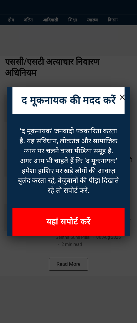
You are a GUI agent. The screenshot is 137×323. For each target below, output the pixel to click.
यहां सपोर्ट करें (68, 221)
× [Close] (122, 96)
